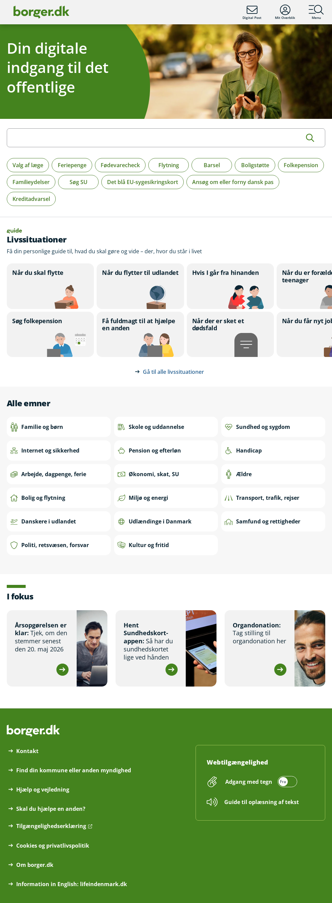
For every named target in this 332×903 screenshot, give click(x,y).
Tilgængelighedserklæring (51, 826)
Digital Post (251, 12)
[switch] (260, 781)
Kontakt (27, 751)
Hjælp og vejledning (42, 789)
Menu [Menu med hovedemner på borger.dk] (316, 12)
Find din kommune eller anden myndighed (73, 770)
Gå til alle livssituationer (173, 372)
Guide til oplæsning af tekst (261, 802)
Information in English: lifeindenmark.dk (71, 884)
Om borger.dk (34, 865)
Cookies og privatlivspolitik (52, 845)
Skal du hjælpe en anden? (50, 808)
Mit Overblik (285, 12)
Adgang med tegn (248, 781)
